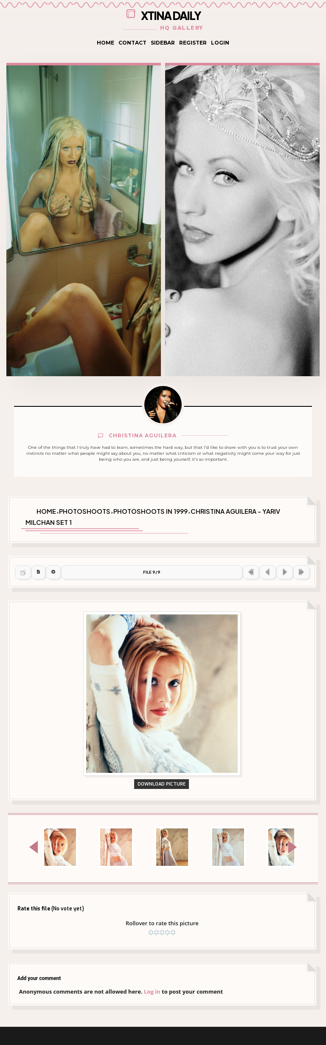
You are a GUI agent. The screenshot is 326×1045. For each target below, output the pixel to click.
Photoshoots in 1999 (150, 509)
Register (193, 42)
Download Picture (163, 847)
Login (220, 42)
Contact (132, 42)
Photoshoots (84, 509)
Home (105, 42)
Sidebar (163, 42)
